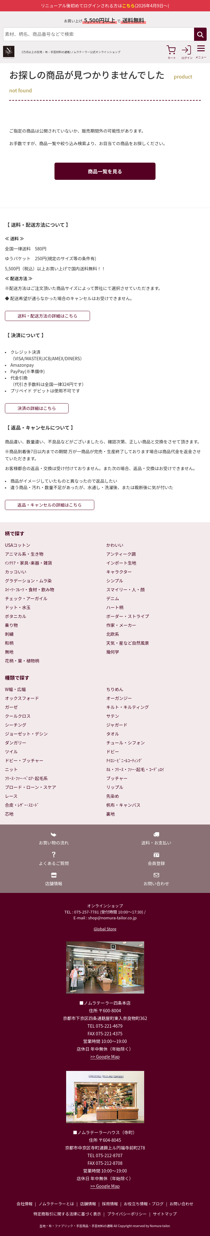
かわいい (114, 545)
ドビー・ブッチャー (24, 760)
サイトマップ (165, 1214)
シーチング (15, 725)
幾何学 (112, 652)
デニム (112, 598)
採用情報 (110, 1204)
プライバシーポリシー (127, 1214)
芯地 (9, 814)
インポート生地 (121, 563)
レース (11, 796)
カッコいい (15, 572)
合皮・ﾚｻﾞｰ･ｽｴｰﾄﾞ (22, 805)
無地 (9, 652)
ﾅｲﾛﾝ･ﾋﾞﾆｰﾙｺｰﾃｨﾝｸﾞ (124, 760)
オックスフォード (22, 698)
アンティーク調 (121, 554)
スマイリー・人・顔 (125, 589)
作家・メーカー (121, 625)
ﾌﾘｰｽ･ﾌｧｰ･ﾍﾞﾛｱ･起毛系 (26, 778)
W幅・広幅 (15, 689)
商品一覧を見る (105, 171)
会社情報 (24, 1204)
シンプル (114, 580)
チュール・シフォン (125, 743)
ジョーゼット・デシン (26, 734)
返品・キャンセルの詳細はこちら (49, 505)
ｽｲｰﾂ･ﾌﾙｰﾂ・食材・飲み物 (29, 589)
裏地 (110, 814)
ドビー (112, 751)
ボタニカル (15, 616)
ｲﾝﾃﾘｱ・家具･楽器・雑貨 (28, 563)
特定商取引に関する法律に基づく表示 (67, 1214)
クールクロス (18, 716)
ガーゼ (11, 707)
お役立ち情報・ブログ (143, 1204)
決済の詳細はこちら (36, 408)
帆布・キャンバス (123, 805)
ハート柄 (114, 607)
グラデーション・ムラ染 (28, 580)
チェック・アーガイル (26, 598)
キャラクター (119, 572)
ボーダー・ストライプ (127, 616)
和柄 (9, 643)
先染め (112, 796)
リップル (114, 787)
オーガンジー (119, 698)
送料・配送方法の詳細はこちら (47, 316)
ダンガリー (15, 743)
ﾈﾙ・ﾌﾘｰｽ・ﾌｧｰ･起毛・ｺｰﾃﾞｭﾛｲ (135, 769)
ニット (11, 769)
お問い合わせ (181, 1204)
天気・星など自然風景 (127, 643)
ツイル (11, 751)
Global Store (105, 929)
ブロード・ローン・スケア (30, 787)
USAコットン (17, 545)
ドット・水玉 (18, 607)
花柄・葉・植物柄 (22, 661)
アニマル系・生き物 (24, 554)
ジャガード (116, 725)
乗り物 (11, 625)
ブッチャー (117, 778)
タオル (112, 734)
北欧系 (112, 634)
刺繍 (9, 634)
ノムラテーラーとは (56, 1204)
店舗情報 (88, 1204)
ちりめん (114, 689)
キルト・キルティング (127, 707)
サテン (112, 716)
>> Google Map (105, 1056)
